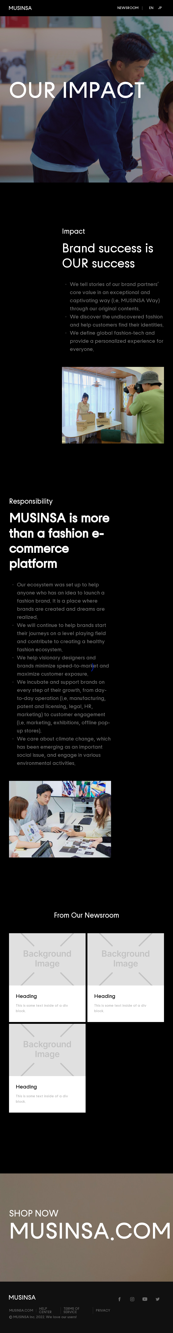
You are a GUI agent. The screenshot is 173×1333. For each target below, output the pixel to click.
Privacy (103, 1310)
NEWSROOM (128, 8)
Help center (45, 1310)
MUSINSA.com (21, 1310)
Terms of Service (71, 1310)
